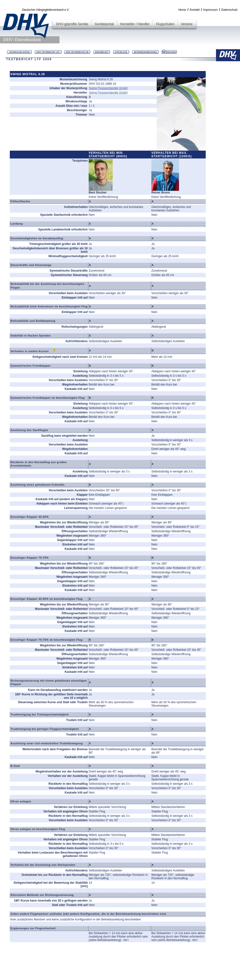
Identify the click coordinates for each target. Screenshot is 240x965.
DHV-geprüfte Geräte (72, 24)
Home (182, 10)
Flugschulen (165, 24)
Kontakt (195, 10)
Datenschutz (229, 10)
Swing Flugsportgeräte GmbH (108, 88)
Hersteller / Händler (135, 24)
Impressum (210, 10)
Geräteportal (104, 24)
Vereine (186, 24)
